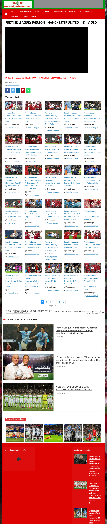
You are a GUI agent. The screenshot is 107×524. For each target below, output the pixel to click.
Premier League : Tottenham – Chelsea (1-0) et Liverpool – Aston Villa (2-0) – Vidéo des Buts (33, 183)
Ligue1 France (14, 17)
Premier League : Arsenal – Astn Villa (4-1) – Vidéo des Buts (53, 149)
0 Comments (94, 473)
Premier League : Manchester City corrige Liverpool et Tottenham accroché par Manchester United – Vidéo (76, 330)
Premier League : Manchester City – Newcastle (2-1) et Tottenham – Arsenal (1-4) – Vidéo (52, 118)
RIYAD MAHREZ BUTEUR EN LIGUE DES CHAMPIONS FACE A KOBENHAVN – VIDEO (27, 312)
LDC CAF (71, 11)
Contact (33, 17)
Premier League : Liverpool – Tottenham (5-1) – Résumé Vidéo (92, 245)
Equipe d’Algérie (24, 11)
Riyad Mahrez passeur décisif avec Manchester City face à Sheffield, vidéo (95, 517)
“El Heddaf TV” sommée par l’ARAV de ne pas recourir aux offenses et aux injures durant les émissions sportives (78, 360)
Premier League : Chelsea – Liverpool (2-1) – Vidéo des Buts (92, 180)
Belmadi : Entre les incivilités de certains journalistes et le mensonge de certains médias (95, 462)
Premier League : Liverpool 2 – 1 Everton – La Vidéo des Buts (53, 214)
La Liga (47, 11)
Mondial (87, 11)
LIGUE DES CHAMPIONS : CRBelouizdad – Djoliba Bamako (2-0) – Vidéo (79, 312)
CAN (80, 11)
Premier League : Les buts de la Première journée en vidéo (71, 245)
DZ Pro (37, 11)
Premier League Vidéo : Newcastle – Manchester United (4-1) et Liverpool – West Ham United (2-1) (33, 281)
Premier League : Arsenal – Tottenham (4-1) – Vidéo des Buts (72, 149)
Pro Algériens (52, 257)
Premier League (59, 11)
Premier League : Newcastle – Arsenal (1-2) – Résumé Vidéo (13, 214)
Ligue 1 (12, 11)
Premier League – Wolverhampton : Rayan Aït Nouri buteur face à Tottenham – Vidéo (13, 281)
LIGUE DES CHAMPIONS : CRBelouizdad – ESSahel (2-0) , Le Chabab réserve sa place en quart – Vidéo (95, 490)
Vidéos (26, 17)
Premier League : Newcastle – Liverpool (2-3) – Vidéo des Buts (33, 245)
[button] (15, 11)
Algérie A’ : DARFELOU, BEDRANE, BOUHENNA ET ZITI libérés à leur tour (74, 388)
